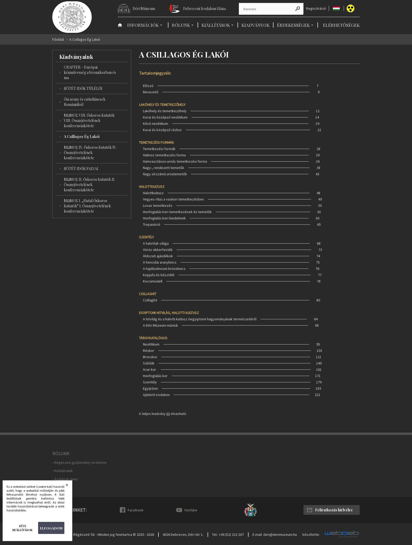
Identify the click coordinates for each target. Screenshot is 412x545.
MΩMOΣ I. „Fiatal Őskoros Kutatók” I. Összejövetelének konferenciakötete (87, 206)
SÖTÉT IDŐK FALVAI (81, 168)
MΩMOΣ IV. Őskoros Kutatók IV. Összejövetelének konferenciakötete (90, 152)
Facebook (135, 510)
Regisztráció (316, 8)
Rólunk (181, 25)
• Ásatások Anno (65, 479)
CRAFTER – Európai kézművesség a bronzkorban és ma (90, 72)
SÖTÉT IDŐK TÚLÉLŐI (83, 88)
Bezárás (70, 486)
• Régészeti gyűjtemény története (79, 462)
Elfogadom (51, 528)
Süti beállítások (22, 528)
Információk (143, 25)
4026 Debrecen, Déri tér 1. (183, 534)
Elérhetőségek (341, 25)
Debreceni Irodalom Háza (204, 8)
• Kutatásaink (62, 471)
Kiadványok (255, 25)
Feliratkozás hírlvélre (334, 509)
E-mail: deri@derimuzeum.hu (275, 534)
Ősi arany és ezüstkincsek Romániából (84, 102)
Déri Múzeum (144, 8)
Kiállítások (216, 25)
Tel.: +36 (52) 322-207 (228, 534)
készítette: (311, 534)
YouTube (190, 510)
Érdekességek (293, 25)
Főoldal (58, 39)
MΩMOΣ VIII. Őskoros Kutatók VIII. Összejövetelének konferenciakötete (89, 120)
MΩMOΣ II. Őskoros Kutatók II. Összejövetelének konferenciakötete (89, 184)
